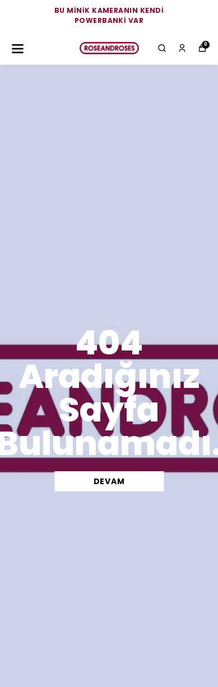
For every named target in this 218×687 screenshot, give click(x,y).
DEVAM (109, 481)
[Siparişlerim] (182, 48)
